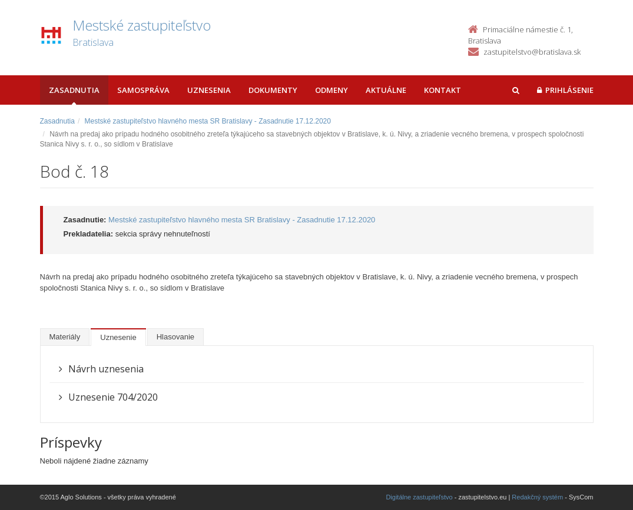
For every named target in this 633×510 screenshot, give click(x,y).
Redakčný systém (537, 497)
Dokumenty (272, 90)
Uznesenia (209, 90)
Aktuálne (386, 90)
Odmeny (331, 90)
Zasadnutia (74, 90)
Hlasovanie (175, 336)
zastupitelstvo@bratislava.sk (532, 51)
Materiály (65, 336)
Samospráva (143, 90)
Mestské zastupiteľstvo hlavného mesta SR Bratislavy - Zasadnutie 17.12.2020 (208, 121)
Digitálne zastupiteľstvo (419, 497)
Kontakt (442, 90)
